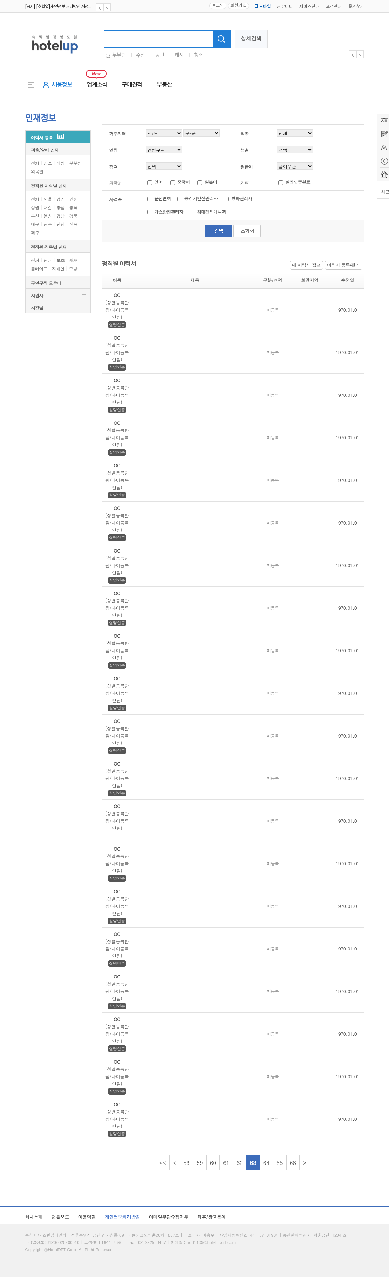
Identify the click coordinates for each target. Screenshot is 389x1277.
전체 (35, 163)
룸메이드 (39, 268)
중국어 (183, 182)
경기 (61, 199)
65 (279, 1162)
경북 (73, 216)
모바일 (262, 6)
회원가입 (238, 5)
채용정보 (62, 85)
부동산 (164, 85)
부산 (35, 216)
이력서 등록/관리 (343, 265)
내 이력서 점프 (306, 265)
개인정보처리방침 (122, 1217)
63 (253, 1162)
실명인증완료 (297, 182)
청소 (198, 55)
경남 (61, 216)
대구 (35, 224)
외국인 (37, 171)
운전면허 (163, 198)
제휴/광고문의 (212, 1217)
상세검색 (251, 39)
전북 (73, 224)
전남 (61, 224)
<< (162, 1162)
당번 (159, 55)
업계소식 (97, 85)
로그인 (218, 5)
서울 (48, 199)
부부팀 (118, 55)
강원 (35, 207)
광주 (48, 224)
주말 (140, 55)
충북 (73, 207)
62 (240, 1162)
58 (186, 1162)
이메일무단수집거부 (168, 1217)
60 (213, 1162)
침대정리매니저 (211, 212)
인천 (73, 199)
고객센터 (334, 6)
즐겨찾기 (356, 6)
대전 (48, 207)
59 (200, 1162)
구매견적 (132, 85)
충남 (61, 207)
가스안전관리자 (169, 212)
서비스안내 (309, 6)
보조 (61, 260)
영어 (158, 182)
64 (266, 1162)
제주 (35, 232)
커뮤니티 (285, 6)
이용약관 (87, 1217)
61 (226, 1162)
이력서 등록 (42, 137)
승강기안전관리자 (201, 198)
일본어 (211, 182)
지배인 (58, 268)
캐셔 (179, 55)
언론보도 (60, 1217)
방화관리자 (241, 198)
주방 (73, 268)
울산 (48, 216)
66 (293, 1162)
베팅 (61, 163)
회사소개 (34, 1217)
